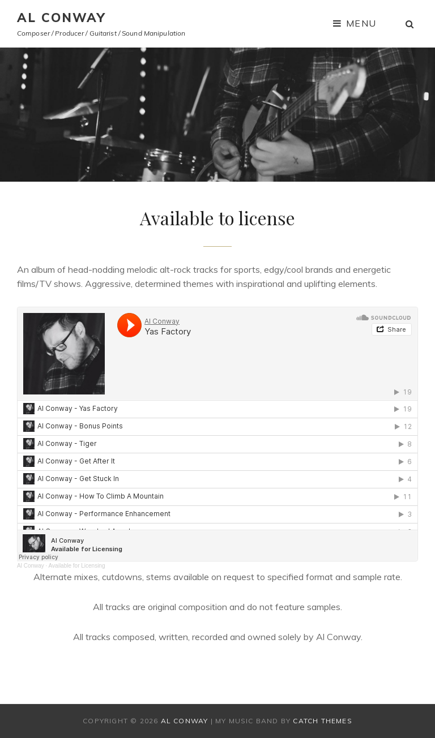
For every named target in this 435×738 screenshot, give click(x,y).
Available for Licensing (77, 566)
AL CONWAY (61, 17)
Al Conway (30, 566)
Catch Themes (322, 720)
